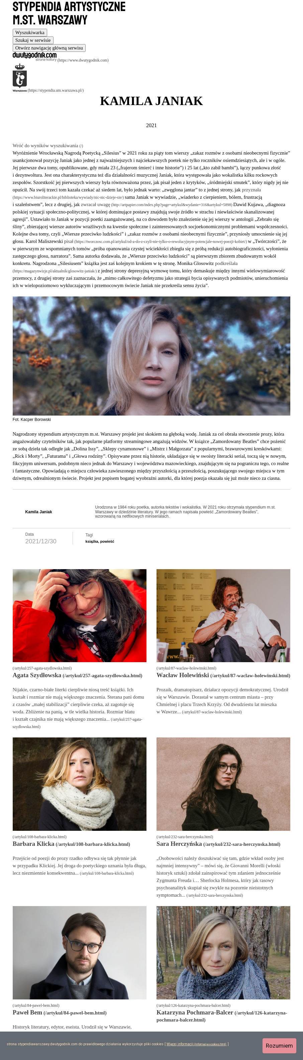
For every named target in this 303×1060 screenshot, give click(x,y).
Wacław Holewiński (183, 675)
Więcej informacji (180, 1044)
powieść (107, 541)
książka (92, 541)
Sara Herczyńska (179, 843)
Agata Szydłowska (37, 675)
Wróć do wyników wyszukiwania (46, 145)
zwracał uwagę (95, 204)
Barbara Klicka (34, 843)
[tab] (30, 32)
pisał (69, 241)
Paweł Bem (27, 1012)
